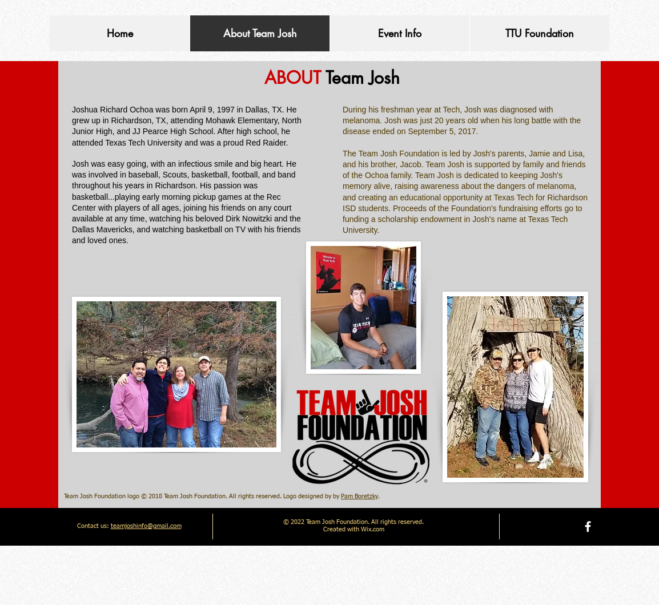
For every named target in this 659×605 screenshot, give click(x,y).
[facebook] (588, 526)
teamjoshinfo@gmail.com (146, 526)
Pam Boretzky (359, 496)
